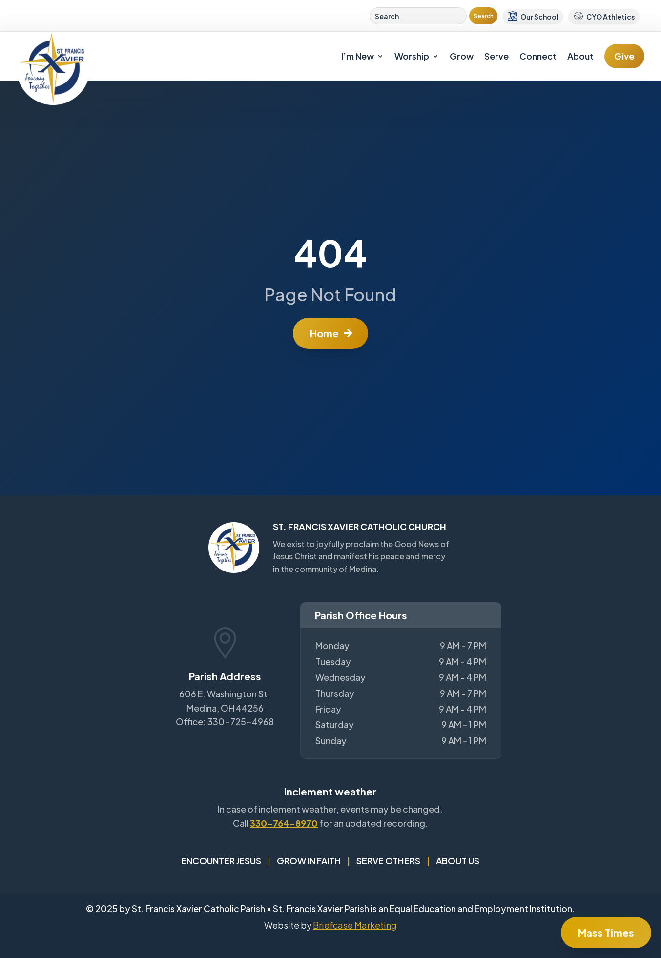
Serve (496, 55)
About (580, 55)
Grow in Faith (309, 860)
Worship (411, 55)
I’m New (357, 55)
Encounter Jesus (221, 860)
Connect (538, 55)
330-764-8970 (284, 823)
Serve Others (388, 860)
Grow (462, 55)
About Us (457, 860)
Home (324, 333)
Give (624, 55)
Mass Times (606, 932)
